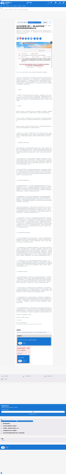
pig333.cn (8, 2)
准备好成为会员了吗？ (33, 414)
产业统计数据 (27, 376)
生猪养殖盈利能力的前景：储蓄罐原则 (10, 430)
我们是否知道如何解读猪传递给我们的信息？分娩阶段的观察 (13, 432)
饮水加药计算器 (49, 376)
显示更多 (45, 22)
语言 (50, 25)
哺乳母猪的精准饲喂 (6, 423)
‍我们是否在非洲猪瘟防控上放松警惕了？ (10, 425)
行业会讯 (5, 379)
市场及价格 (6, 376)
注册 (20, 343)
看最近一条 (20, 353)
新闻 (3, 440)
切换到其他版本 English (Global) (35, 22)
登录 (24, 343)
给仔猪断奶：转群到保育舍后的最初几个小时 (11, 428)
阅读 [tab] (17, 421)
